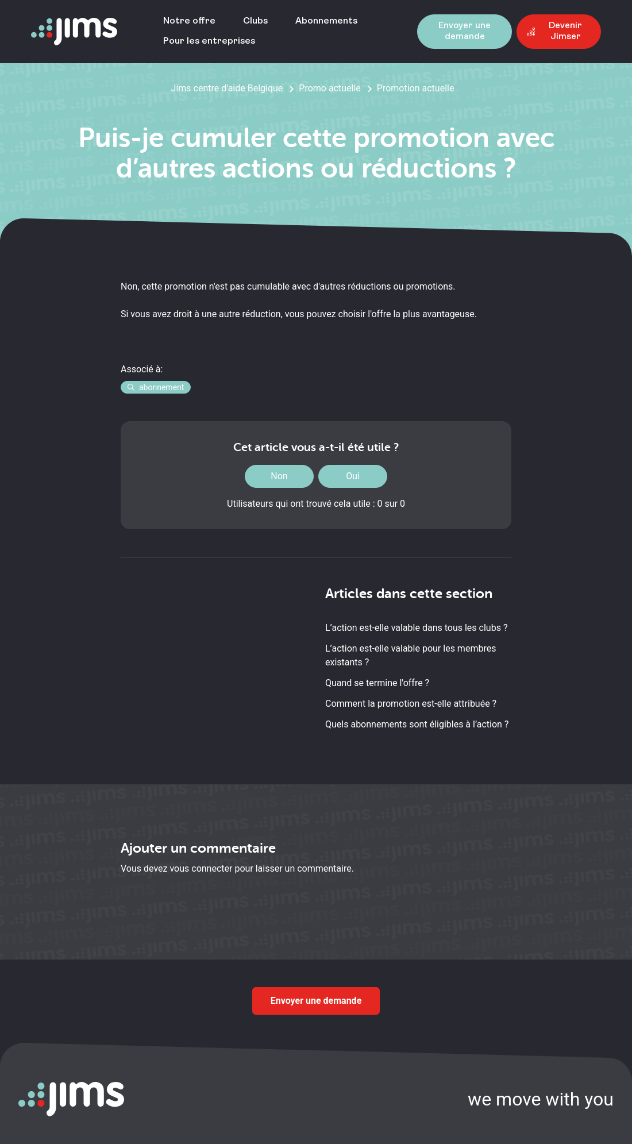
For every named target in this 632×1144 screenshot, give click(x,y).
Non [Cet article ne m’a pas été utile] (279, 476)
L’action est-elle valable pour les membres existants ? (410, 655)
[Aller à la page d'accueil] (74, 32)
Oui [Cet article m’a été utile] (353, 476)
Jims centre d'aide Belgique (227, 88)
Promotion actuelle (415, 88)
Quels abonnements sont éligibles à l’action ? (416, 724)
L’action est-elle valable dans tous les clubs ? (416, 627)
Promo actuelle (330, 88)
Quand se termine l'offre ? (377, 682)
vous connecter (200, 868)
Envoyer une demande (316, 1000)
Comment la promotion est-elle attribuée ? (410, 703)
